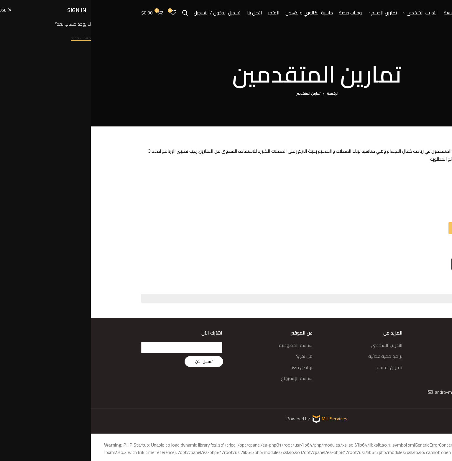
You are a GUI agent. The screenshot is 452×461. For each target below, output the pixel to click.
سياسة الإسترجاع (206, 375)
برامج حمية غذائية (294, 353)
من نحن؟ (213, 353)
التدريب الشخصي (296, 341)
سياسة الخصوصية (205, 341)
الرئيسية (241, 93)
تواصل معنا (211, 364)
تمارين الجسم (299, 364)
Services (248, 415)
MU (235, 415)
